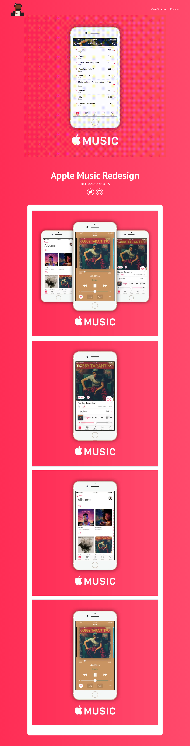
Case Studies (158, 9)
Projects (174, 9)
